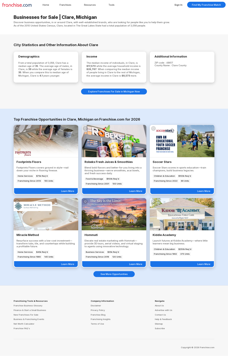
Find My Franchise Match (206, 4)
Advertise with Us (163, 315)
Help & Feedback (163, 324)
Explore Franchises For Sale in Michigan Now (114, 96)
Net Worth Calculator (24, 329)
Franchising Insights (101, 324)
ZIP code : (162, 63)
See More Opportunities (114, 279)
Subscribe (160, 333)
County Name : (164, 66)
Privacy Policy (98, 315)
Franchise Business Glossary (28, 310)
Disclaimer (96, 310)
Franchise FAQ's (22, 333)
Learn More (67, 196)
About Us (159, 310)
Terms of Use (97, 329)
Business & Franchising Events (29, 324)
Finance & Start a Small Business (30, 315)
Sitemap (159, 329)
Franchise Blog (98, 320)
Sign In (178, 4)
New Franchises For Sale (26, 320)
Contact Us (160, 320)
